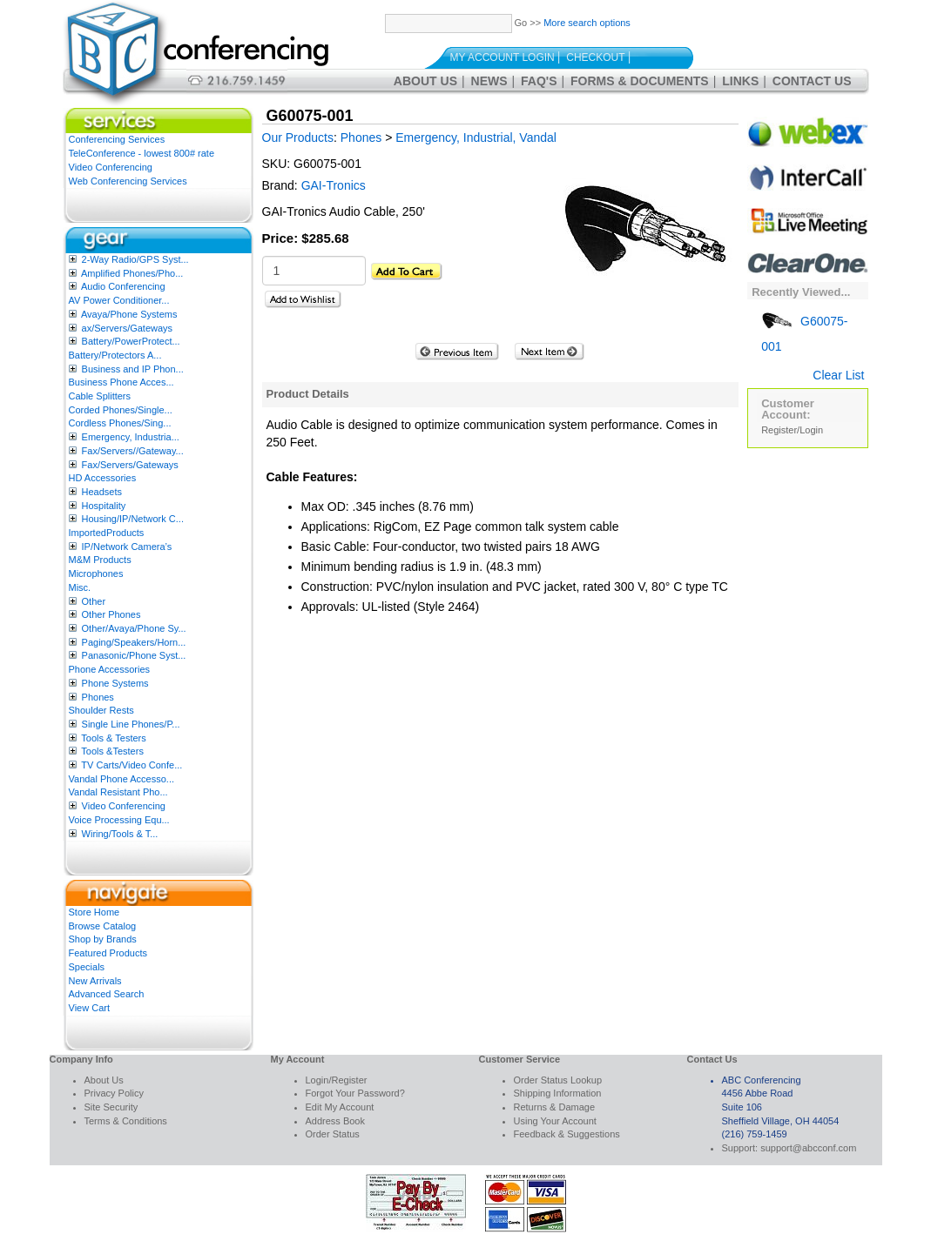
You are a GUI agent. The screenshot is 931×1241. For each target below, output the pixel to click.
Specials (87, 967)
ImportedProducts (107, 532)
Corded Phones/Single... (120, 410)
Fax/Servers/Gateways (130, 465)
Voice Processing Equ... (119, 820)
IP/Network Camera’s (127, 546)
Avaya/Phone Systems (129, 314)
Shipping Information (558, 1093)
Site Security (111, 1107)
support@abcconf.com (808, 1148)
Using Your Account (555, 1121)
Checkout (595, 57)
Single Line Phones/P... (131, 724)
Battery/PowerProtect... (131, 341)
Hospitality (104, 505)
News (489, 81)
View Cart (89, 1008)
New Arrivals (95, 981)
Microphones (96, 573)
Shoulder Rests (101, 710)
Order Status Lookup (558, 1080)
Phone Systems (115, 683)
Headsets (102, 491)
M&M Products (100, 559)
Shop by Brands (103, 939)
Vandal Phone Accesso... (122, 779)
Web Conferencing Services (128, 181)
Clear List (838, 375)
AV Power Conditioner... (119, 300)
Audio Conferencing (123, 286)
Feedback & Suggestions (567, 1134)
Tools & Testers (113, 738)
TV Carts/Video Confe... (131, 765)
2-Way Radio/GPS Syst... (135, 259)
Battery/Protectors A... (115, 355)
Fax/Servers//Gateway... (133, 451)
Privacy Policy (114, 1093)
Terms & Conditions (125, 1121)
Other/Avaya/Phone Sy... (134, 628)
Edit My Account (340, 1107)
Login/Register (337, 1080)
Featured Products (108, 953)
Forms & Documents (639, 81)
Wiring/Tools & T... (120, 833)
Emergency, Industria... (130, 437)
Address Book (335, 1121)
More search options (587, 22)
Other (94, 601)
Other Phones (111, 614)
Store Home (94, 912)
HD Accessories (103, 478)
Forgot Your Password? (355, 1093)
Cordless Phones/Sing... (120, 423)
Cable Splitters (100, 396)
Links (740, 81)
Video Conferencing (110, 167)
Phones (98, 697)
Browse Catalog (103, 926)
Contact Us (812, 81)
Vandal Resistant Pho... (118, 792)
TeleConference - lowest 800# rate (142, 153)
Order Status (333, 1134)
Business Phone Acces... (121, 382)
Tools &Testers (112, 751)
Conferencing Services (117, 139)
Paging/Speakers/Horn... (134, 642)
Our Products (298, 137)
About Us (425, 81)
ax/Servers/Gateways (127, 328)
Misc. (80, 587)
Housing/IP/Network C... (133, 518)
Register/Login (792, 430)
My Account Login (502, 57)
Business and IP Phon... (133, 369)
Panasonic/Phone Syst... (134, 655)
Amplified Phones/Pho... (132, 273)
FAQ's (539, 81)
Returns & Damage (555, 1107)
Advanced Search (107, 994)
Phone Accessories (110, 669)
